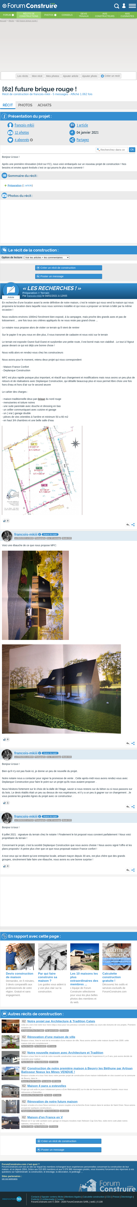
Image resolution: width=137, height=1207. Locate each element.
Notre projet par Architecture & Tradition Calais (61, 1021)
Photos (48, 15)
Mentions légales (73, 1197)
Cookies (60, 1199)
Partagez (83, 140)
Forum (7, 15)
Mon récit (37, 76)
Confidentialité (48, 1199)
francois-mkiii (24, 125)
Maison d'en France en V (45, 1117)
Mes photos (52, 76)
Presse (116, 1197)
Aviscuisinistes (127, 14)
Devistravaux (84, 14)
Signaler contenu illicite (52, 1197)
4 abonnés (22, 140)
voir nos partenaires (9, 1179)
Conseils (67, 15)
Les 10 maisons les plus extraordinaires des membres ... (84, 979)
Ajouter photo (89, 76)
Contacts (35, 1197)
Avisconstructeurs (105, 14)
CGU (108, 1197)
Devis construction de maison (19, 975)
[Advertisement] (68, 902)
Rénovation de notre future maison (52, 1101)
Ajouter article (70, 76)
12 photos (22, 132)
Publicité (35, 1199)
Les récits (22, 76)
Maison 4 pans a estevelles (46, 1086)
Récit (8, 105)
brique (41, 399)
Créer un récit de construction (56, 267)
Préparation (15, 185)
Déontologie (127, 1197)
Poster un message (50, 276)
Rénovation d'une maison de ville (51, 1037)
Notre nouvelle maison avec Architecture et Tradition (65, 1052)
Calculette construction (93, 1197)
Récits (28, 14)
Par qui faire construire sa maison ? (47, 977)
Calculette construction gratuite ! (111, 977)
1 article (82, 125)
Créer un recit (110, 75)
